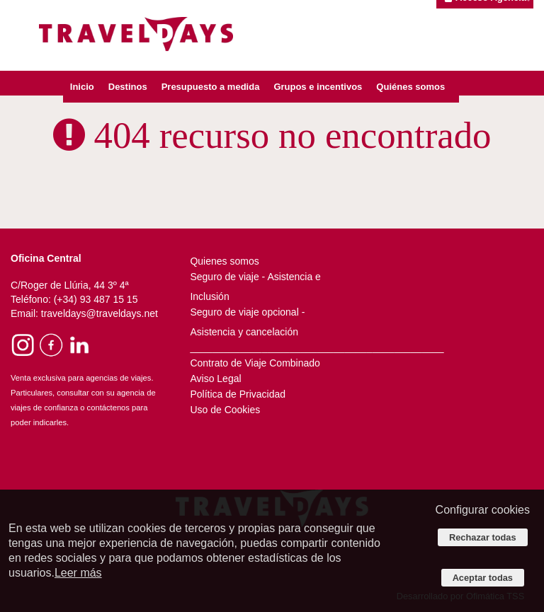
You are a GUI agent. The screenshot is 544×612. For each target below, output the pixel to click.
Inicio (82, 86)
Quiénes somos (410, 86)
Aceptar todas (483, 577)
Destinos (127, 86)
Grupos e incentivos (317, 86)
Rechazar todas (482, 537)
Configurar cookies (483, 510)
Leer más (78, 573)
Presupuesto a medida (211, 86)
